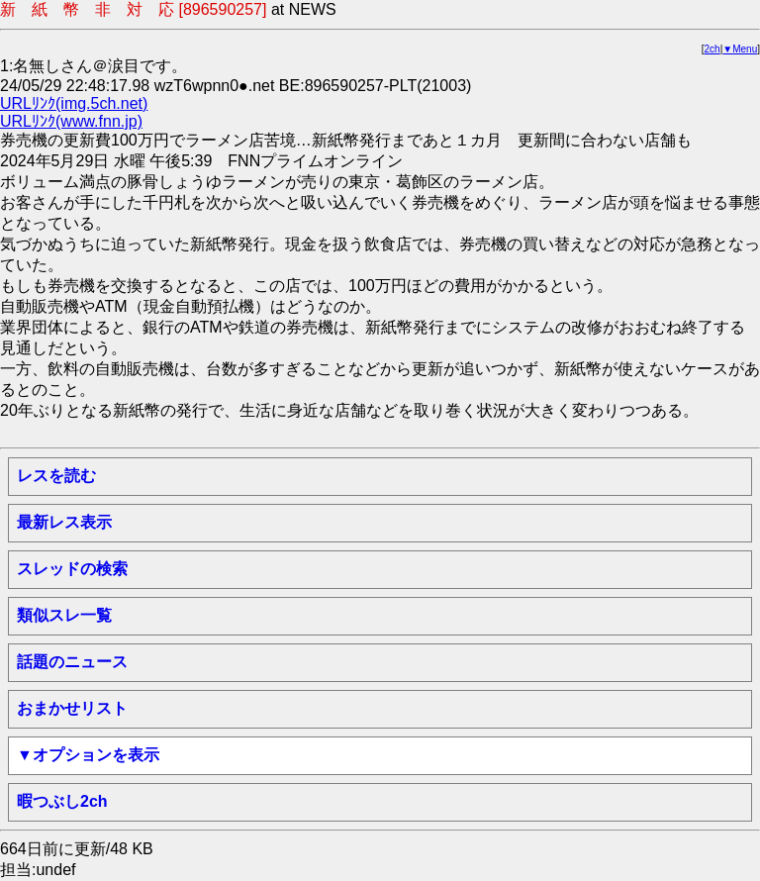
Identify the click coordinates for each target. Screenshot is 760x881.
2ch (712, 49)
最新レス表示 (64, 522)
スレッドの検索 (72, 568)
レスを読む (56, 475)
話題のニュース (72, 661)
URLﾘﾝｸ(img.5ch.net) (73, 103)
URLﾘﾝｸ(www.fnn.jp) (71, 121)
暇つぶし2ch (62, 801)
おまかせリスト (72, 708)
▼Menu (739, 49)
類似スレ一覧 (64, 615)
